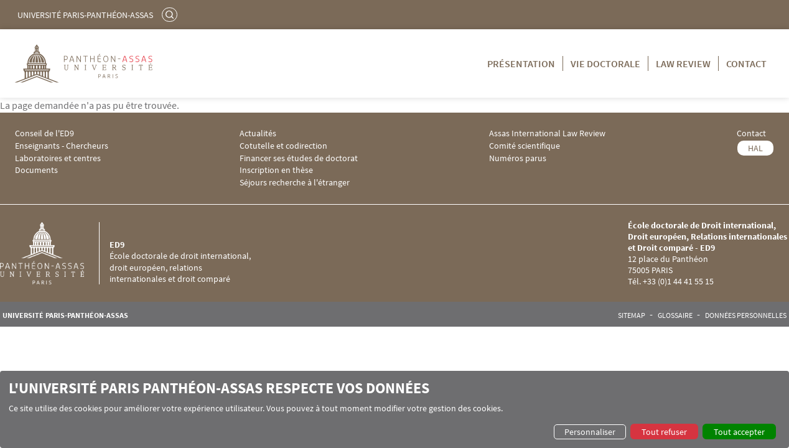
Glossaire (675, 315)
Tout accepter (739, 431)
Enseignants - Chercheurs (61, 146)
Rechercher (171, 14)
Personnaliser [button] (589, 431)
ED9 (117, 244)
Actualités (258, 133)
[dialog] (394, 409)
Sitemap (631, 315)
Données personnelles (746, 315)
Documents (36, 170)
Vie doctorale (605, 63)
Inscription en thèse (276, 170)
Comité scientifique (524, 146)
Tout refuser (664, 431)
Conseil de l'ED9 (44, 133)
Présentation (521, 63)
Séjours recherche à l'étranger (295, 182)
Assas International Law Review (547, 133)
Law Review (683, 63)
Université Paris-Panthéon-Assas (85, 15)
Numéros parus (517, 158)
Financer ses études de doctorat (299, 158)
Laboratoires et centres (58, 158)
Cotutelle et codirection (283, 146)
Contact (746, 63)
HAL (755, 148)
